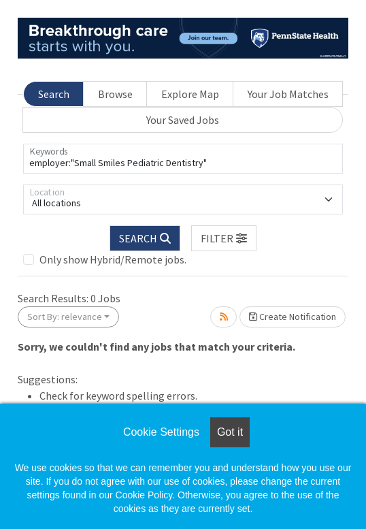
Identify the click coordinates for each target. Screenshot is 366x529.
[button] (223, 238)
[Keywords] (183, 159)
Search (53, 94)
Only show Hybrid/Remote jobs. (112, 259)
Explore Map (190, 94)
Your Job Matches (288, 94)
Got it (230, 432)
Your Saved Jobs (182, 120)
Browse (115, 94)
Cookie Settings (161, 432)
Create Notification (292, 316)
